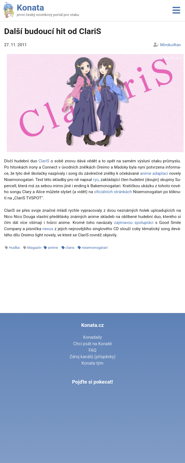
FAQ (92, 350)
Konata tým (92, 363)
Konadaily (92, 337)
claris (70, 247)
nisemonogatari (94, 247)
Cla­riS (44, 161)
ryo (96, 179)
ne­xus (47, 228)
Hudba (14, 247)
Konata (30, 7)
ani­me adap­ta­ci (154, 173)
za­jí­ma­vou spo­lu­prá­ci (133, 222)
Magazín (34, 247)
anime (53, 247)
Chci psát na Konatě (92, 343)
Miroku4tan (170, 44)
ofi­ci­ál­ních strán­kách (113, 191)
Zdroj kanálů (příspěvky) (92, 356)
